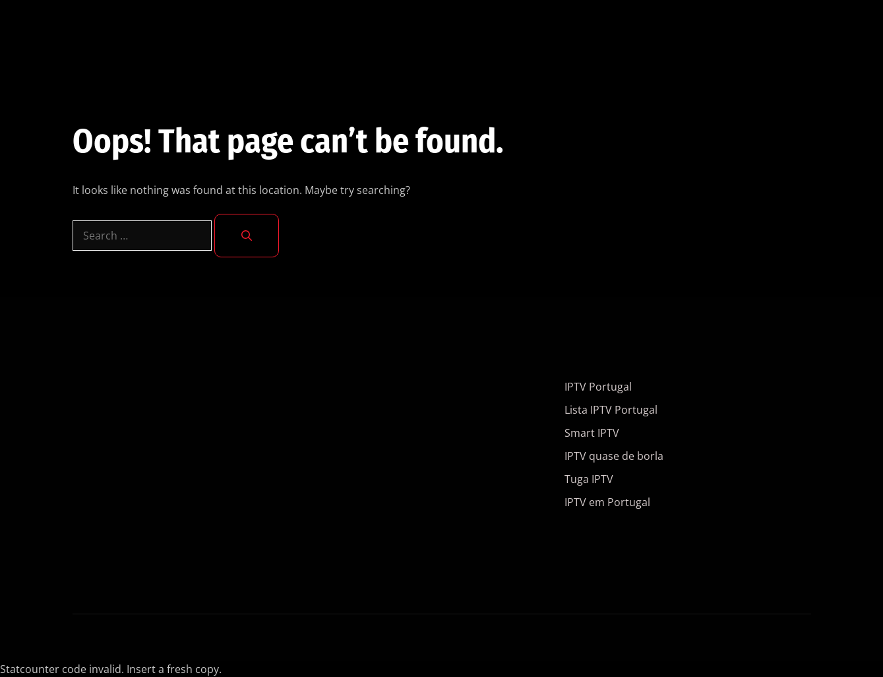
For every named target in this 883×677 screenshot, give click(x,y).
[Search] (246, 235)
